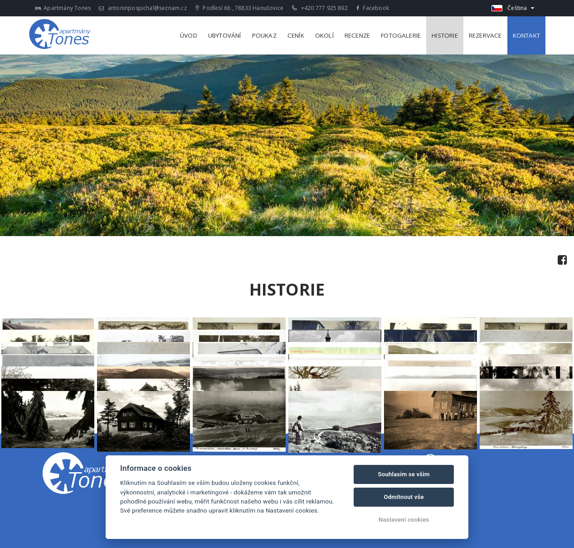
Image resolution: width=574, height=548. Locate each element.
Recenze (357, 35)
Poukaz (264, 35)
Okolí (324, 35)
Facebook (372, 8)
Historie (445, 35)
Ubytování (224, 35)
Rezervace (485, 35)
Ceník (295, 35)
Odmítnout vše (403, 497)
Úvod (188, 35)
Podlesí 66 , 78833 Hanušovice (239, 8)
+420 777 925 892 (320, 8)
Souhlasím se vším (404, 474)
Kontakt (526, 35)
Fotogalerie (401, 35)
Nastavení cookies (404, 519)
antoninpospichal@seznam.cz (143, 8)
